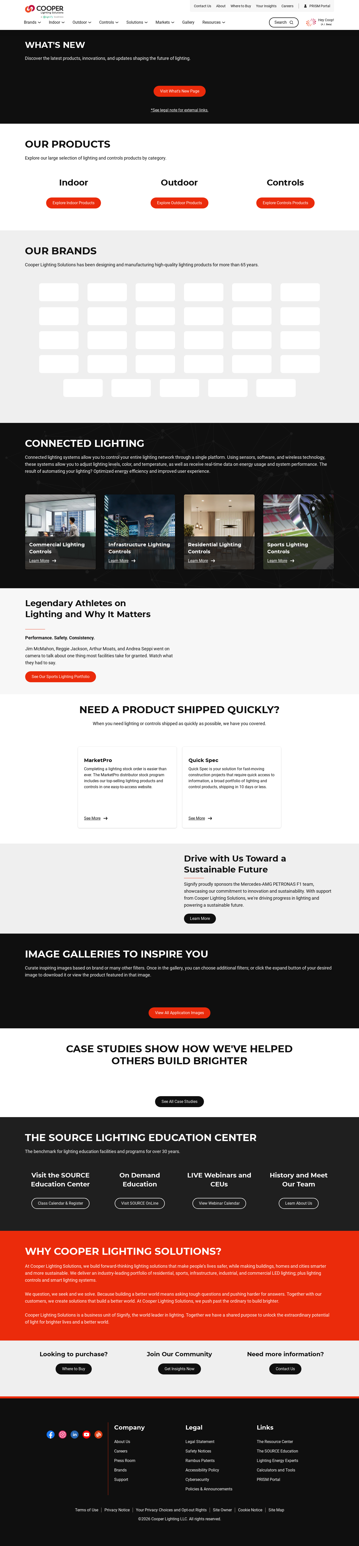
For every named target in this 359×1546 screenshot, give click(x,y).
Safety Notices (198, 1451)
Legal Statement (199, 1441)
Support (121, 1479)
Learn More (200, 918)
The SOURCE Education (277, 1451)
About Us (122, 1441)
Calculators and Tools (276, 1470)
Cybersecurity (197, 1479)
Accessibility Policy (202, 1470)
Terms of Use (86, 1510)
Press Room (124, 1460)
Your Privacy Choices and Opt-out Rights (171, 1510)
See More (96, 818)
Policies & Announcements (208, 1489)
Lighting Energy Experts (277, 1460)
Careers (120, 1451)
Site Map (276, 1510)
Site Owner (222, 1510)
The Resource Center (275, 1441)
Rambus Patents (200, 1460)
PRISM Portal (268, 1479)
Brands (120, 1470)
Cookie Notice (250, 1510)
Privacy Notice (117, 1510)
